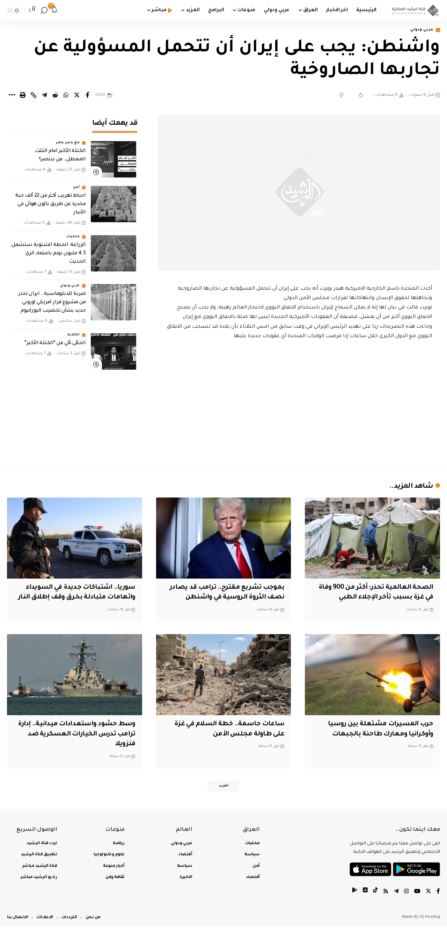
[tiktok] (375, 894)
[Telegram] (396, 894)
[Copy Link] (33, 95)
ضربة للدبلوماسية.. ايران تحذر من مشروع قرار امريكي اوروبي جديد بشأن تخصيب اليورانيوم (52, 297)
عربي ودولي (420, 30)
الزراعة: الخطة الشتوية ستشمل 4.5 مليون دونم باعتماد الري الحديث (49, 249)
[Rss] (386, 894)
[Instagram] (406, 894)
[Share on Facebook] (88, 95)
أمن (76, 183)
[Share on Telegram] (44, 95)
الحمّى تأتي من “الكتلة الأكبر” (55, 338)
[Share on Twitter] (77, 95)
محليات (73, 232)
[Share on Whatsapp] (66, 95)
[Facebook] (438, 894)
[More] (12, 95)
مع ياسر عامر (68, 138)
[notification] (54, 10)
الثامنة (73, 330)
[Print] (23, 95)
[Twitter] (428, 894)
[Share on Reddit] (55, 95)
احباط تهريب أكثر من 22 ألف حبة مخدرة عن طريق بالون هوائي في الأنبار (50, 200)
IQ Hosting (430, 919)
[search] (44, 10)
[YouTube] (417, 894)
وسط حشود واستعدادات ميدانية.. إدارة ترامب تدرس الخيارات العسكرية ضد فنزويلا (77, 734)
